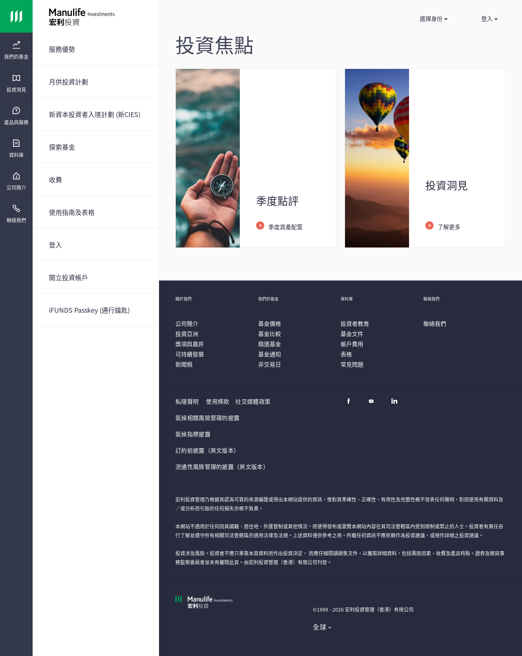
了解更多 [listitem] (449, 226)
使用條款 (217, 401)
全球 (319, 627)
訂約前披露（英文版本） (207, 450)
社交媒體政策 (252, 401)
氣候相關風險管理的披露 (207, 417)
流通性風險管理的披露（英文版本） (222, 466)
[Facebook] (351, 405)
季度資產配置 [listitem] (285, 226)
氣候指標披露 (192, 434)
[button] (433, 18)
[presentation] (16, 49)
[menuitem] (16, 50)
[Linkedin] (396, 405)
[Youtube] (373, 405)
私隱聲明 (187, 401)
